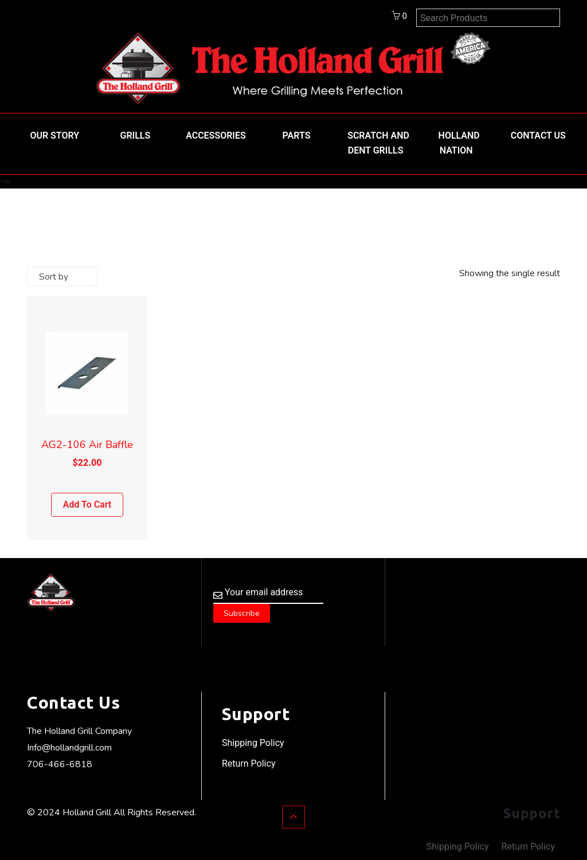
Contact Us (538, 135)
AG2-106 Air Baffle (87, 444)
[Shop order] (62, 276)
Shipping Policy (253, 742)
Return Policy (248, 763)
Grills (135, 135)
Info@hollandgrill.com (69, 747)
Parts (297, 135)
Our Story (54, 135)
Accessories (216, 135)
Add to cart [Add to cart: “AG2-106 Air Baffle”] (87, 504)
